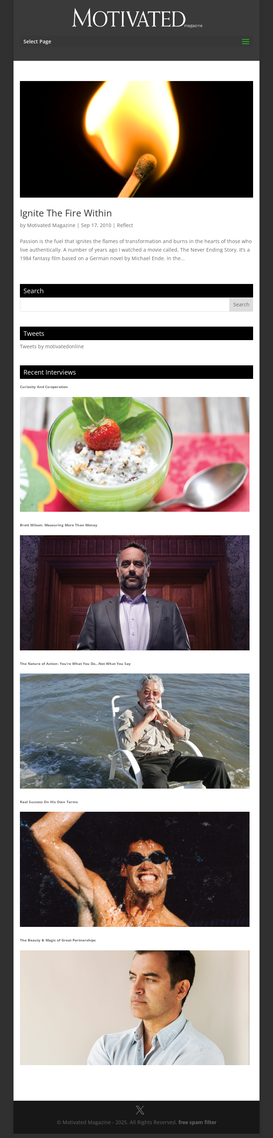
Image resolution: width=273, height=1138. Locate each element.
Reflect (125, 225)
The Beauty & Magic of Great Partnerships (58, 940)
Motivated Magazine (51, 225)
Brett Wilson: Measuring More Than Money (58, 524)
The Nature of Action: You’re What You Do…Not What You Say (75, 663)
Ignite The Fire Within (66, 212)
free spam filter (197, 1122)
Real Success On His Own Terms (49, 801)
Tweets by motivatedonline (52, 346)
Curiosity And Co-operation (44, 386)
